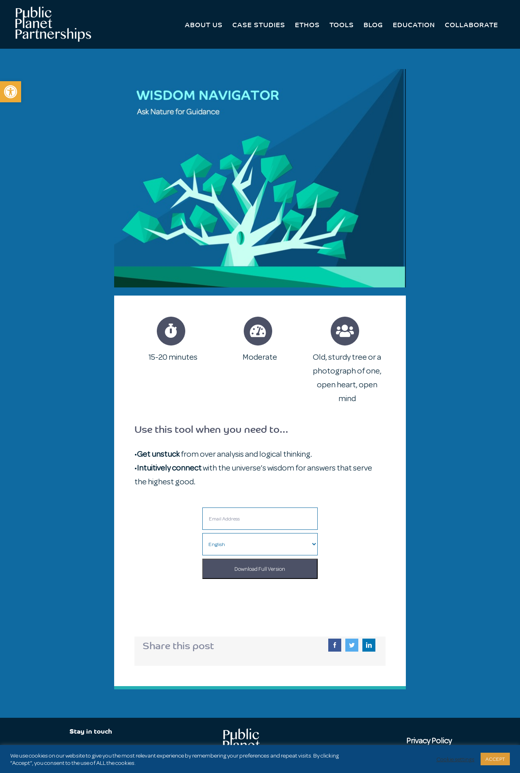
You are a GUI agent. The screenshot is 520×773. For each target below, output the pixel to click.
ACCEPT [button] (495, 759)
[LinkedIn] (368, 645)
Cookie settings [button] (455, 759)
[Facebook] (334, 645)
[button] (10, 91)
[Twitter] (351, 645)
